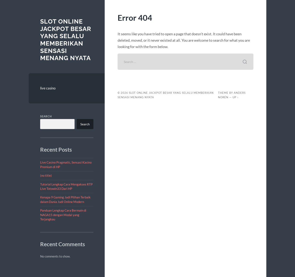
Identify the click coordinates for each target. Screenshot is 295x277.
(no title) (46, 175)
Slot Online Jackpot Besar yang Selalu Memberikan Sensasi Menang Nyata (65, 40)
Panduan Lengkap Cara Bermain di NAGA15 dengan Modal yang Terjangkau (63, 214)
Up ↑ (236, 97)
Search (46, 116)
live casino (48, 88)
